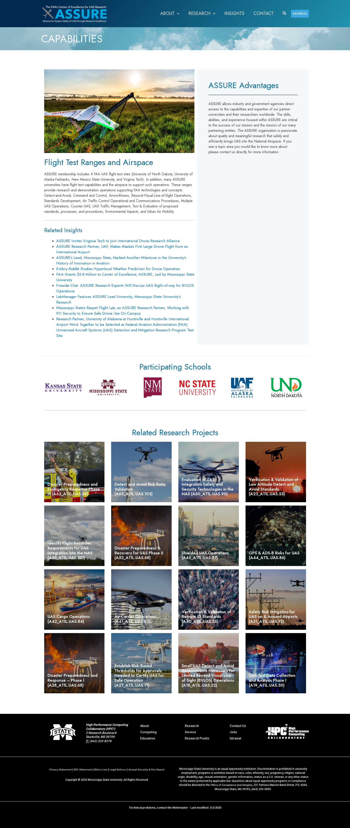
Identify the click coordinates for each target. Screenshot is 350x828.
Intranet (235, 738)
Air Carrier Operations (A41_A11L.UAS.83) (135, 619)
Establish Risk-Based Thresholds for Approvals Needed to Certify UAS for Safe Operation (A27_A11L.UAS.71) (139, 675)
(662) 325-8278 (100, 741)
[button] (170, 13)
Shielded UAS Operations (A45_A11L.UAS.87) (205, 555)
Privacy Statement (59, 769)
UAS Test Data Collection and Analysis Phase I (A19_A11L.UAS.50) (272, 680)
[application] (177, 13)
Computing (148, 732)
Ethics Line (101, 769)
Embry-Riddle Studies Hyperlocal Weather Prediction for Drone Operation (118, 269)
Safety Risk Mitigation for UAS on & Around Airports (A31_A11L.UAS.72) (273, 616)
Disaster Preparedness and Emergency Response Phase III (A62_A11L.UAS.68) (74, 489)
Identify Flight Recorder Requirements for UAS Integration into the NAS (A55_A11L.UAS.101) (70, 550)
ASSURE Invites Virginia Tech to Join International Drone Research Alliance (118, 241)
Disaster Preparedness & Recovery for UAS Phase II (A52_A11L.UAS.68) (139, 553)
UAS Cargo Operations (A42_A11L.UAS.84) (69, 619)
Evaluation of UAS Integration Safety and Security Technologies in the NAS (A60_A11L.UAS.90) (207, 487)
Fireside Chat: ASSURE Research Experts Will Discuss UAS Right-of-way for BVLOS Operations (125, 288)
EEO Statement (82, 769)
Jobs (233, 732)
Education (147, 738)
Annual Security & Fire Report (147, 769)
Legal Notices (118, 769)
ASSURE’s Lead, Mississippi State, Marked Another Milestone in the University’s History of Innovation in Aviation (121, 260)
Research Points (197, 738)
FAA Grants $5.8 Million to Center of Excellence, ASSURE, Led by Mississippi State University (125, 277)
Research (192, 726)
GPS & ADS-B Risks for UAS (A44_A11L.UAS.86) (274, 555)
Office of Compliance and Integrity (231, 785)
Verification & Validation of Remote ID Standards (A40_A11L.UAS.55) (206, 616)
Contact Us (238, 726)
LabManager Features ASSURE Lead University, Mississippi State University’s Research (118, 299)
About (144, 726)
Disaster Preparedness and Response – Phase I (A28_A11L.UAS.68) (73, 680)
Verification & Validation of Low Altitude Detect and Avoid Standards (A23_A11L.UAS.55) (273, 487)
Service (190, 732)
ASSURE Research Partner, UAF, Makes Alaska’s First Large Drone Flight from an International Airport (122, 249)
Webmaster (180, 807)
